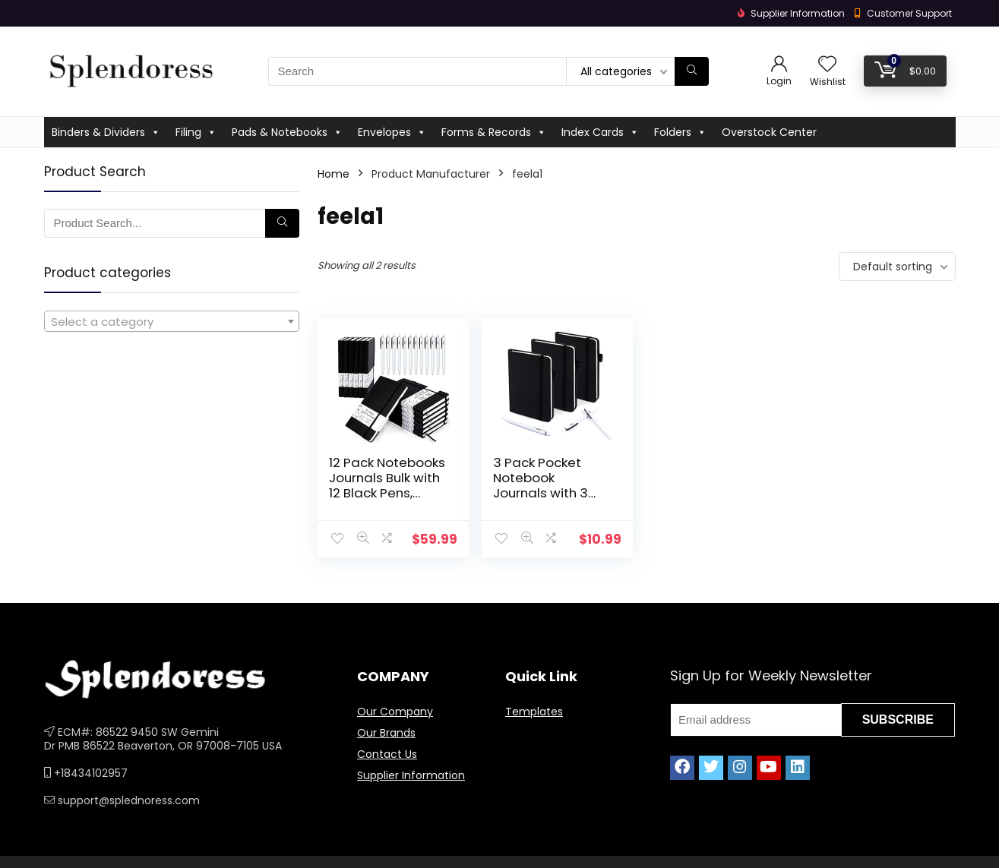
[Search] (692, 71)
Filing (196, 132)
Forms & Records (493, 132)
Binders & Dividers (106, 132)
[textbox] (172, 322)
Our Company (395, 711)
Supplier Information (411, 775)
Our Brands (386, 732)
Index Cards (600, 132)
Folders (680, 132)
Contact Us (387, 754)
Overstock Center (769, 132)
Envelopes (392, 132)
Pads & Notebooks (287, 132)
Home (333, 173)
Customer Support (909, 13)
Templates (534, 711)
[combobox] (171, 321)
